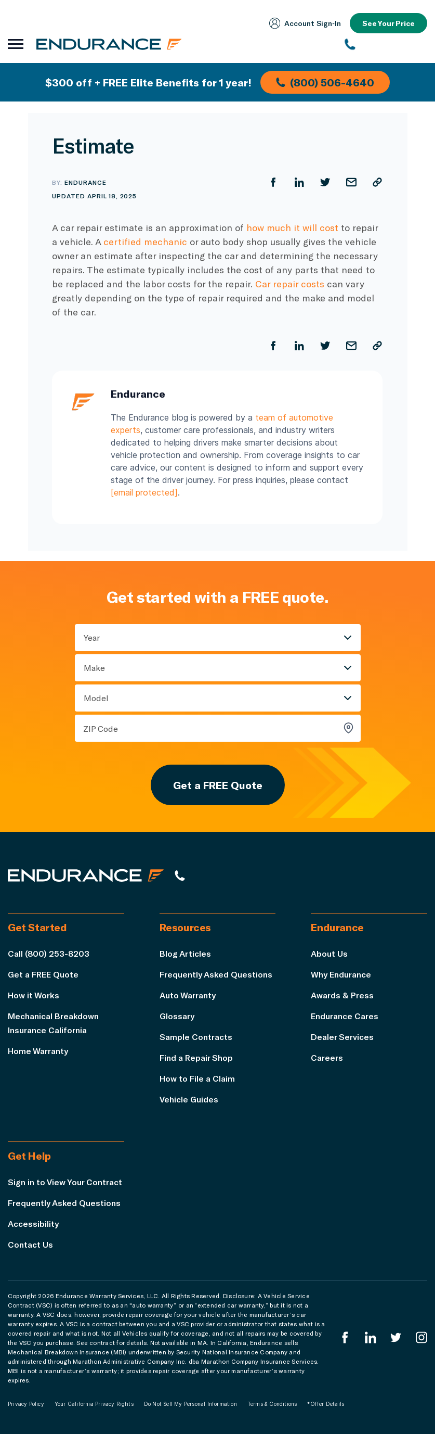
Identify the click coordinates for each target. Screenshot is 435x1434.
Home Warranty (38, 1051)
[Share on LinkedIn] (299, 182)
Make (94, 667)
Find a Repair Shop (196, 1057)
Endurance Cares (344, 1016)
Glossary (177, 1016)
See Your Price (388, 23)
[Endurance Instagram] (421, 1337)
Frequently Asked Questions (216, 974)
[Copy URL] (377, 182)
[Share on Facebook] (273, 182)
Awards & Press (342, 995)
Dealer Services (342, 1037)
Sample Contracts (196, 1037)
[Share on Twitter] (325, 182)
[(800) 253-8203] (386, 44)
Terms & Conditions (272, 1404)
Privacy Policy (26, 1404)
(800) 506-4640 (325, 82)
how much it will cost (292, 227)
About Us (329, 953)
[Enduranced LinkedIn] (370, 1337)
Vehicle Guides (189, 1099)
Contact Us (30, 1244)
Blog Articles (185, 953)
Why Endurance (341, 974)
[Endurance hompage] (86, 875)
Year (92, 637)
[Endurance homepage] (109, 43)
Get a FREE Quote (217, 785)
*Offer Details (325, 1404)
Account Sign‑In (305, 23)
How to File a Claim (197, 1078)
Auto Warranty (188, 995)
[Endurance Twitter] (396, 1337)
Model (96, 698)
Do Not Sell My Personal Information (190, 1404)
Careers (327, 1057)
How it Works (33, 995)
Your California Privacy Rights (94, 1404)
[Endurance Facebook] (345, 1337)
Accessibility (33, 1223)
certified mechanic (145, 241)
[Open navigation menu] (15, 44)
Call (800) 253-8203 (48, 953)
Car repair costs (289, 283)
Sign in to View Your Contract (65, 1182)
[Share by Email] (351, 182)
